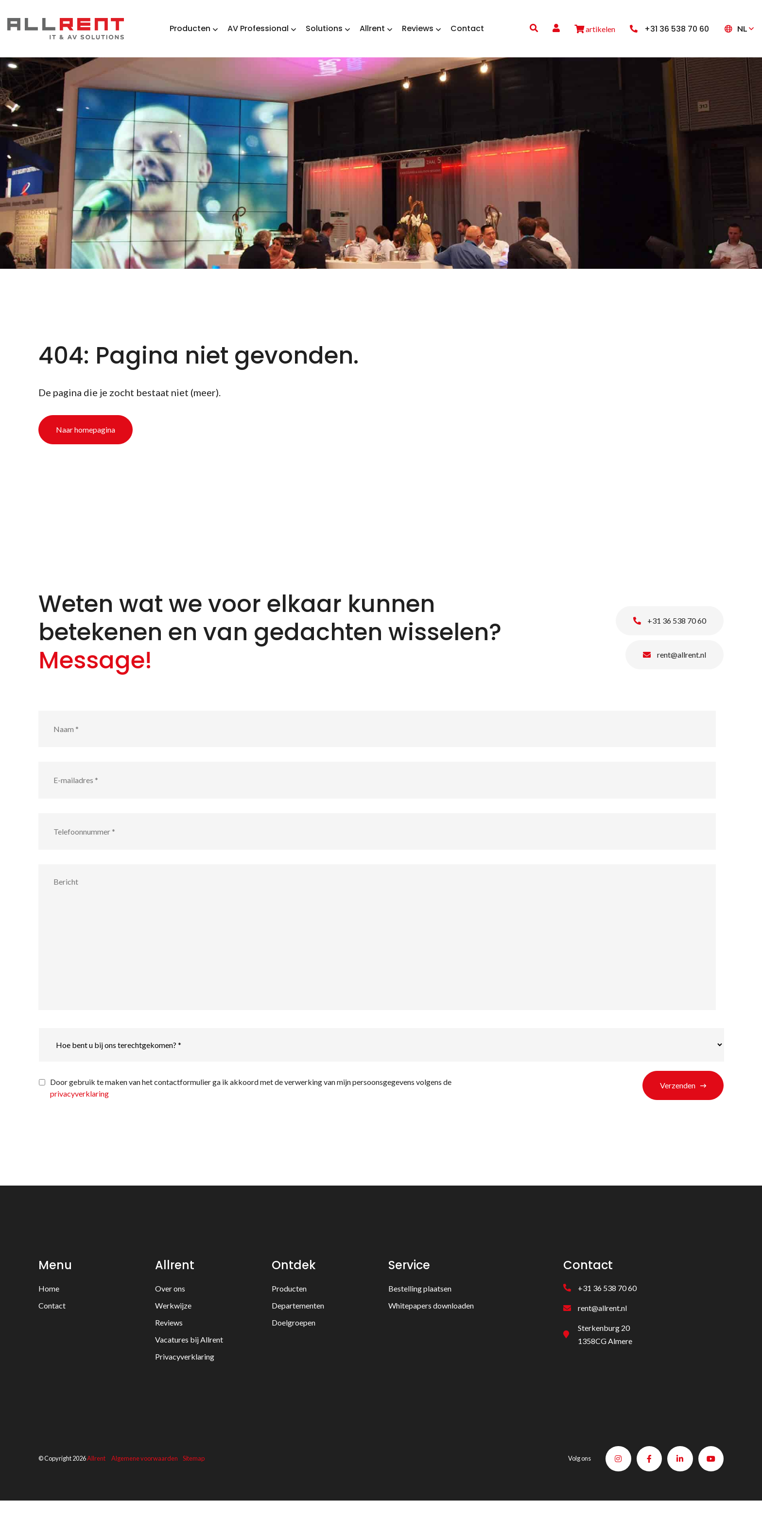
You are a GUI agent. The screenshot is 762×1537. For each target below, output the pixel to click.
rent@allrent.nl (674, 687)
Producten (289, 1321)
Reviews (169, 1355)
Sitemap (194, 1493)
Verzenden (677, 1117)
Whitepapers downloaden (431, 1338)
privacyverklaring (79, 1126)
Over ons (170, 1321)
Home (48, 1321)
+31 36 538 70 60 (669, 653)
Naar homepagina (85, 462)
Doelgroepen (293, 1355)
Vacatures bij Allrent (189, 1372)
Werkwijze (173, 1338)
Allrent (96, 1493)
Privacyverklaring (184, 1389)
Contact (52, 1338)
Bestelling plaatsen (419, 1321)
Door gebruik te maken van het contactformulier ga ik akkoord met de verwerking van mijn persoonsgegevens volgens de (250, 1120)
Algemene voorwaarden (144, 1493)
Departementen (298, 1338)
